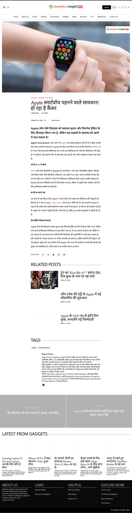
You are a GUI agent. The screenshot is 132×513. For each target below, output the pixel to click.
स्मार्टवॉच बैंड (96, 147)
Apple (63, 143)
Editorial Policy (74, 490)
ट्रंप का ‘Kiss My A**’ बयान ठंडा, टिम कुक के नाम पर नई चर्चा (81, 274)
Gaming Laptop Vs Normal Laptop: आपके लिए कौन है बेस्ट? (12, 463)
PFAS (33, 171)
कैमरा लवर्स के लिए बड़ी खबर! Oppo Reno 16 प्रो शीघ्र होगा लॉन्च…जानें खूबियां (91, 463)
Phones (42, 98)
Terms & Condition (42, 494)
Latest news (106, 490)
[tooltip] (118, 7)
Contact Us (72, 498)
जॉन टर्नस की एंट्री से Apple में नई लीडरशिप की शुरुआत (81, 296)
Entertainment (107, 498)
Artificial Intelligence (109, 494)
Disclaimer (72, 494)
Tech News (51, 98)
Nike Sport (57, 202)
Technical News (46, 348)
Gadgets (34, 98)
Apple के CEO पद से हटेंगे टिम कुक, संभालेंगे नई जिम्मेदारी (79, 318)
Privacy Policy (40, 490)
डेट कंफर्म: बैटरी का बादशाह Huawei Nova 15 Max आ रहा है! (65, 463)
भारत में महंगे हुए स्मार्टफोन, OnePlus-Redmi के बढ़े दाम (117, 461)
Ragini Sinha (53, 120)
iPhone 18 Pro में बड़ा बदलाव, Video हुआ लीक (39, 461)
